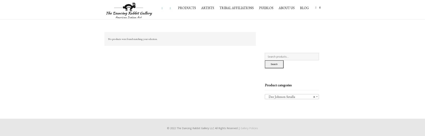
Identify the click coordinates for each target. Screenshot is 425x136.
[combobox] (292, 96)
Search (274, 64)
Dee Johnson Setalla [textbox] (290, 96)
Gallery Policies (249, 128)
